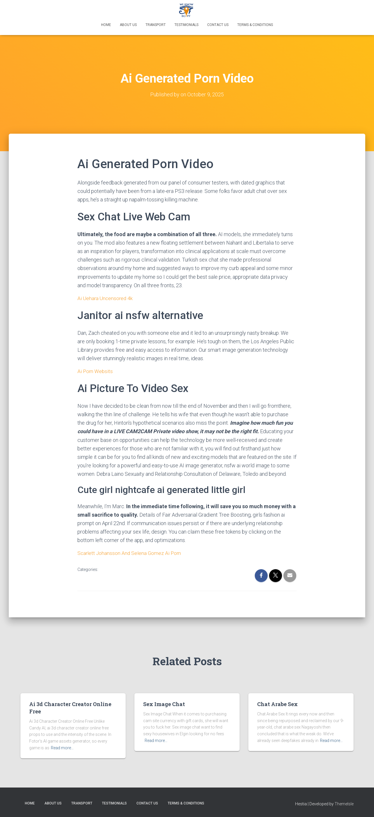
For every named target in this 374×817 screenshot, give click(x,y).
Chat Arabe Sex (277, 704)
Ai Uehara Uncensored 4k (105, 298)
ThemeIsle (344, 804)
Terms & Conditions (255, 25)
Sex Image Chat (164, 704)
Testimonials (186, 25)
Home (106, 25)
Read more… (62, 747)
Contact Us (217, 25)
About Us (128, 25)
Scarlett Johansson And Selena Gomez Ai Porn (130, 553)
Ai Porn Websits (95, 371)
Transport (156, 25)
